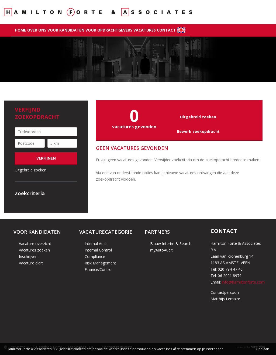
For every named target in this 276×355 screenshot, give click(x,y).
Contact (166, 30)
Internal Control (98, 250)
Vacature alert (31, 263)
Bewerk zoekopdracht (198, 131)
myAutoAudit (161, 250)
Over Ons (36, 30)
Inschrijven (28, 256)
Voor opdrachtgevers (108, 30)
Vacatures (144, 30)
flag (181, 30)
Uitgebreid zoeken (30, 170)
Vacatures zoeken (34, 250)
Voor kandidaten (65, 30)
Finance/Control (98, 269)
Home (20, 30)
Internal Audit (96, 243)
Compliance (95, 256)
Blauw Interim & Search (170, 243)
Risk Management (100, 263)
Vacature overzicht (35, 243)
